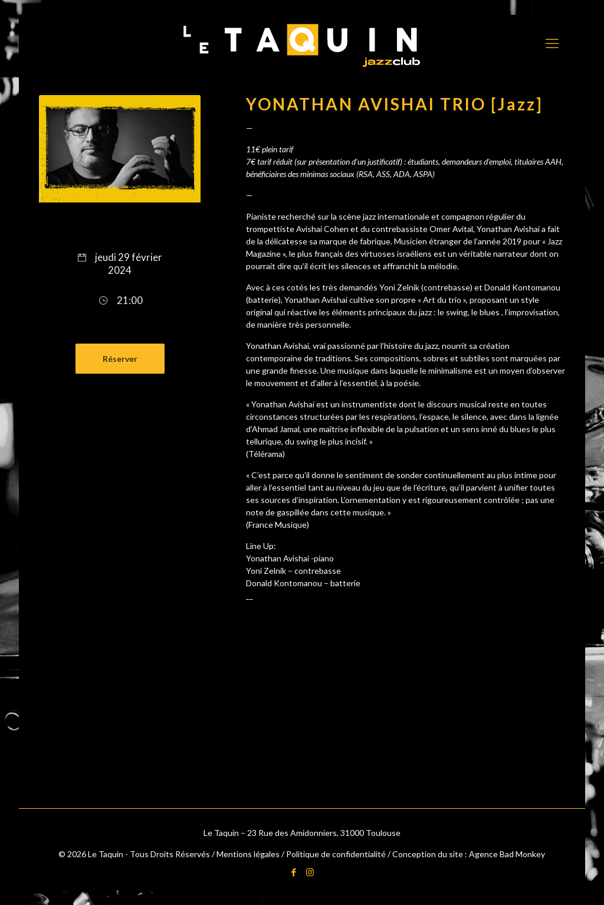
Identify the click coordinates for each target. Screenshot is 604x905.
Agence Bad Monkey (507, 854)
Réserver (120, 359)
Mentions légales (248, 854)
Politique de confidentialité (336, 854)
